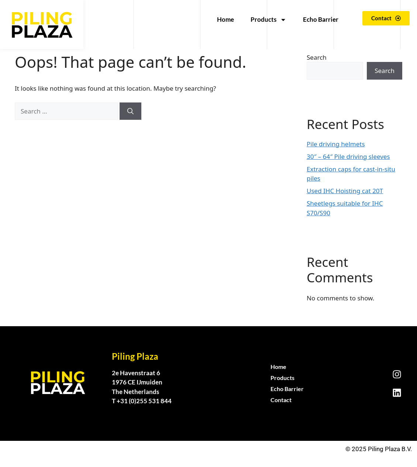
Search (317, 57)
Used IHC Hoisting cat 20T (345, 191)
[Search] (130, 111)
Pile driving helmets (336, 144)
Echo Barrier (320, 19)
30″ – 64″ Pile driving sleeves (348, 156)
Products (268, 20)
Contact (281, 399)
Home (225, 19)
